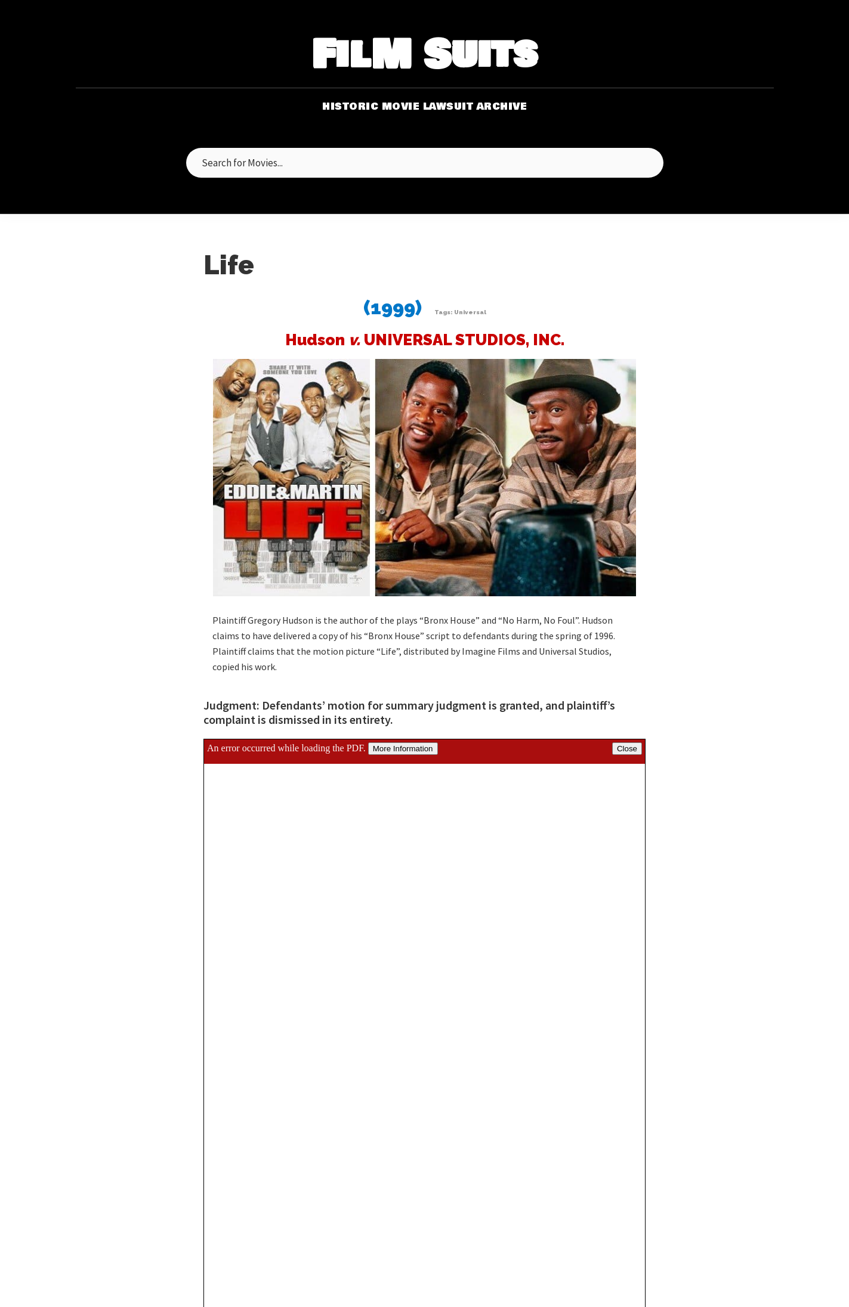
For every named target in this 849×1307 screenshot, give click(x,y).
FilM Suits (424, 56)
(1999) (392, 307)
